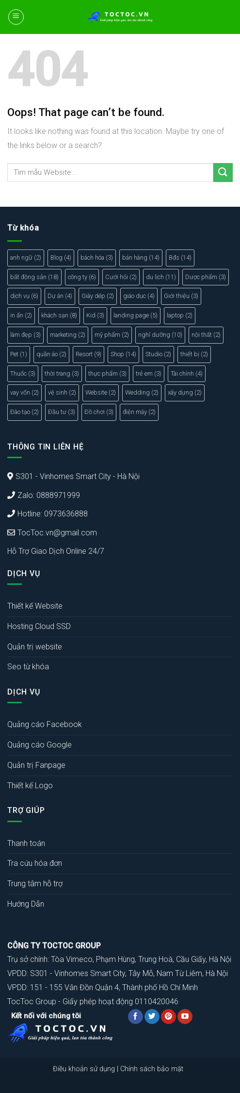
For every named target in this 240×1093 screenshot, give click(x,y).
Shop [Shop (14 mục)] (123, 354)
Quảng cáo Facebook (44, 724)
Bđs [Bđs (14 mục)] (180, 257)
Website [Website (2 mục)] (100, 392)
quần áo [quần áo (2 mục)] (51, 354)
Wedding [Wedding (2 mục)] (142, 392)
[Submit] (223, 172)
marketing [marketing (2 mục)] (67, 334)
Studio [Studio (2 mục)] (158, 354)
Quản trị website (34, 646)
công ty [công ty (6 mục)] (82, 277)
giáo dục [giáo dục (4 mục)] (139, 295)
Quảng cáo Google (39, 744)
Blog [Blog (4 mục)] (60, 257)
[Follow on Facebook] (135, 1017)
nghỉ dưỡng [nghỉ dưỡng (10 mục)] (160, 334)
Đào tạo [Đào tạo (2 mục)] (24, 411)
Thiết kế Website (35, 606)
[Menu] (16, 17)
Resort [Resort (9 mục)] (88, 354)
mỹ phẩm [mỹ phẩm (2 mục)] (112, 334)
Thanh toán (26, 843)
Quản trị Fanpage (36, 765)
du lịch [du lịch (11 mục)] (161, 277)
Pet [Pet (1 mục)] (18, 354)
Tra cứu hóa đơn (34, 863)
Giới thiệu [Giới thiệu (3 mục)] (181, 295)
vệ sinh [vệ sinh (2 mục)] (62, 392)
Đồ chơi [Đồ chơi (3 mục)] (98, 411)
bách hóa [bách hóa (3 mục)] (96, 257)
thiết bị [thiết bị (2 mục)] (194, 354)
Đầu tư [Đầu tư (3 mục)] (61, 411)
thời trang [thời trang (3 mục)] (62, 373)
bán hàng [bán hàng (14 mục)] (141, 257)
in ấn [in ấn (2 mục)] (21, 315)
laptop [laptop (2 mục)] (179, 315)
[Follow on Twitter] (152, 1017)
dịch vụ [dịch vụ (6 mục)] (24, 295)
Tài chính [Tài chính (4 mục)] (187, 373)
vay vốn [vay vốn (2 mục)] (24, 392)
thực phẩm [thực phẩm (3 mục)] (107, 373)
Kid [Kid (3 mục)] (95, 315)
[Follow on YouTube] (184, 1017)
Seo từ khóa (28, 666)
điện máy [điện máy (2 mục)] (139, 411)
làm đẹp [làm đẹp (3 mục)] (25, 334)
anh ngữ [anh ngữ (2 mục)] (25, 257)
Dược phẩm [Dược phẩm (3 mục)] (205, 277)
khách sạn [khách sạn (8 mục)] (59, 315)
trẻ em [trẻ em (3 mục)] (148, 373)
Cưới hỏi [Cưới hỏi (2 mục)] (121, 277)
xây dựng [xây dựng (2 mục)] (185, 392)
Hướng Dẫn (25, 904)
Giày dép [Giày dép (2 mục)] (97, 295)
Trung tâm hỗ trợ (35, 883)
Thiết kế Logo (30, 785)
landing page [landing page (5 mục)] (135, 315)
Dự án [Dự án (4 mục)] (60, 295)
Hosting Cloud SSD (39, 626)
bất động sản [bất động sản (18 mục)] (34, 277)
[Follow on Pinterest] (168, 1017)
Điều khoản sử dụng (84, 1069)
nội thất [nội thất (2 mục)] (206, 334)
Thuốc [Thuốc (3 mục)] (22, 373)
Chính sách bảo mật (151, 1069)
